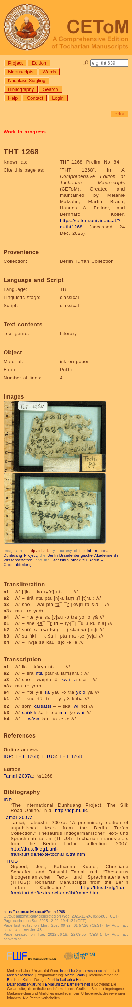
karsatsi (42, 705)
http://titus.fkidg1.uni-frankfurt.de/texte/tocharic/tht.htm (48, 851)
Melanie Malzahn (20, 975)
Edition (39, 63)
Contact (35, 98)
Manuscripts (20, 71)
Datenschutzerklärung (24, 984)
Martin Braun (75, 975)
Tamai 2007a (18, 775)
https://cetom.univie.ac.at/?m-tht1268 (34, 911)
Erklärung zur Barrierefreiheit (67, 984)
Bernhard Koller (19, 979)
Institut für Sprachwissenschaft (84, 970)
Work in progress (25, 131)
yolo (80, 691)
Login (58, 98)
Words (49, 71)
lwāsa (33, 718)
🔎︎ (86, 63)
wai (81, 712)
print (120, 113)
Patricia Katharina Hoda (65, 979)
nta (39, 672)
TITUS (49, 756)
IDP (8, 756)
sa (47, 691)
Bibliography (21, 89)
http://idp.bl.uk (71, 810)
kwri (65, 679)
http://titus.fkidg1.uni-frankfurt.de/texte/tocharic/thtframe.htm (69, 890)
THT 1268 (26, 756)
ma (63, 712)
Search (50, 89)
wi (76, 705)
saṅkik (29, 712)
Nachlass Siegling (26, 80)
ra (75, 679)
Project (15, 63)
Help (13, 98)
